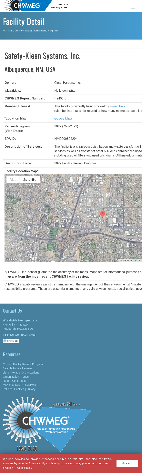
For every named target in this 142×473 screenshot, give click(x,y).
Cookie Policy (23, 468)
